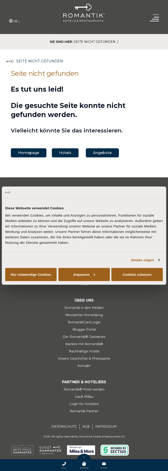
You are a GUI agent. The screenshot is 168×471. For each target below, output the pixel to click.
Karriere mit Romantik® (84, 344)
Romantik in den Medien (84, 308)
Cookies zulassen (137, 274)
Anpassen (84, 274)
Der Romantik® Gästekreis (84, 337)
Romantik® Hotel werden (84, 389)
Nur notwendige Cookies (31, 274)
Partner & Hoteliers (84, 382)
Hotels (65, 153)
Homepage (28, 153)
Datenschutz (64, 427)
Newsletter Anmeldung (84, 315)
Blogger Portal (84, 329)
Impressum (106, 427)
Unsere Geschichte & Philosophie (84, 358)
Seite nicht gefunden (95, 42)
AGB (86, 427)
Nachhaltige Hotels (84, 351)
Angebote (102, 153)
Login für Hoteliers (84, 404)
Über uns (84, 300)
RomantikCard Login (84, 322)
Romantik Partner (84, 411)
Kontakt (84, 366)
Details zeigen (142, 260)
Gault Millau (84, 397)
